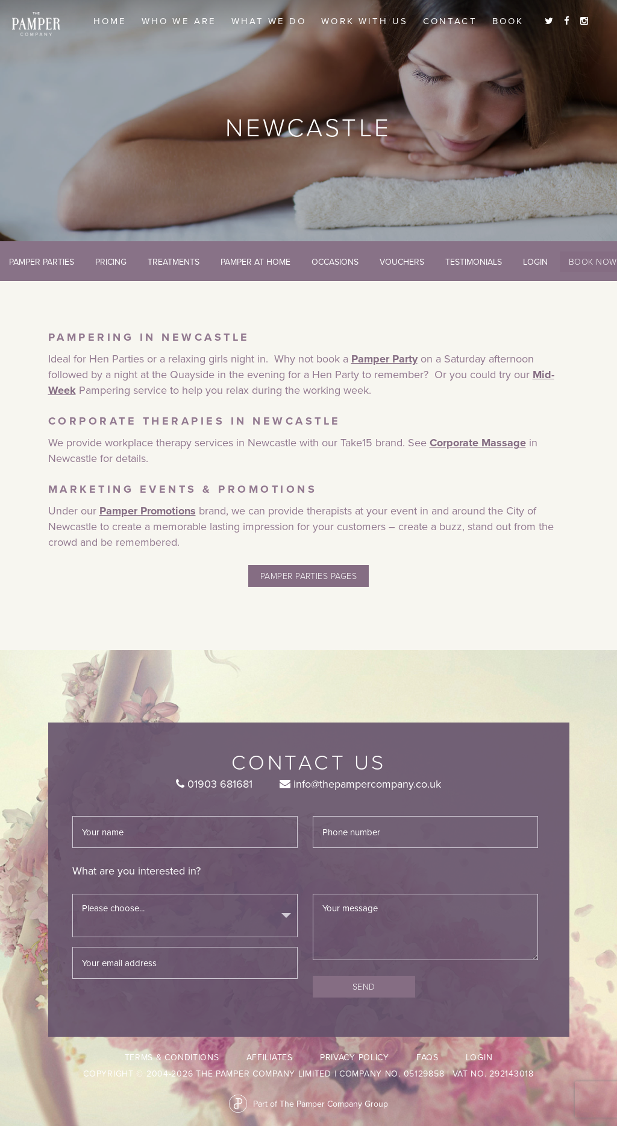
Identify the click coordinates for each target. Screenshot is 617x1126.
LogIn (535, 262)
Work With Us (364, 20)
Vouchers (402, 262)
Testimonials (473, 262)
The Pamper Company (36, 24)
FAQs (427, 1057)
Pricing (111, 262)
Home (110, 20)
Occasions (335, 262)
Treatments (173, 262)
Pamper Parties (41, 262)
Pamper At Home (255, 262)
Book (508, 20)
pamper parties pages (308, 575)
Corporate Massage (478, 443)
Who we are (179, 20)
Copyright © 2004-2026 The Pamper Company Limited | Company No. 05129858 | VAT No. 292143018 (308, 1073)
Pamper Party (384, 359)
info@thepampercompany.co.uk (360, 783)
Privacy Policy (354, 1057)
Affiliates (269, 1057)
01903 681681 (214, 783)
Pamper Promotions (147, 511)
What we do (269, 20)
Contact (450, 20)
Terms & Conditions (172, 1057)
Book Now (593, 261)
